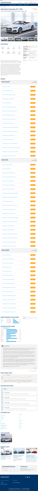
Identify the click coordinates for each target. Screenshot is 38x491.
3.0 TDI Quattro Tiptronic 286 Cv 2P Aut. (8, 225)
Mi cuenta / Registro (33, 2)
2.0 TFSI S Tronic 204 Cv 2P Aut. (7, 267)
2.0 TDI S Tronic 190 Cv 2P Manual (7, 164)
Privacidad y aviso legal (25, 488)
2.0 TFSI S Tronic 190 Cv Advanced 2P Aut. (8, 115)
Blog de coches (26, 4)
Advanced (2, 320)
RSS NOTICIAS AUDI (24, 468)
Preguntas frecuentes (4, 484)
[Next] (36, 24)
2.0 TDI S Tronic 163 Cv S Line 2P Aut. (7, 263)
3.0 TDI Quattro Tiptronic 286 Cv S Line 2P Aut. (9, 242)
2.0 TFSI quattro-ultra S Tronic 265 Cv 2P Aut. (9, 303)
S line (1, 321)
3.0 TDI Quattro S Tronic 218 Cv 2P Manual (8, 213)
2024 (6, 389)
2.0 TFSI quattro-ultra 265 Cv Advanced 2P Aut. (9, 307)
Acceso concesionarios (16, 482)
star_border (8, 328)
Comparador (26, 2)
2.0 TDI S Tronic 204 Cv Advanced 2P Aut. (8, 283)
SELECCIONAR (33, 86)
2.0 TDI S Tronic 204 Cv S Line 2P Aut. (7, 291)
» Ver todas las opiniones (32, 370)
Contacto (2, 482)
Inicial (2, 319)
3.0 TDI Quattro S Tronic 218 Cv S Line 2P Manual (9, 221)
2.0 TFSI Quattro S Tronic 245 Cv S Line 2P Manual (9, 131)
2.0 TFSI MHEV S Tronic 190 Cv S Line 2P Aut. (9, 119)
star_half (7, 328)
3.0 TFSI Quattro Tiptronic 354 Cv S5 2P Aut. (9, 155)
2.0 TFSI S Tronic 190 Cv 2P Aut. (7, 102)
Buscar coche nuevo (13, 4)
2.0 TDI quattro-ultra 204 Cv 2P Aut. (7, 275)
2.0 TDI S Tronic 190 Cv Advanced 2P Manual (9, 176)
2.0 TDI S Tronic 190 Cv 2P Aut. (6, 168)
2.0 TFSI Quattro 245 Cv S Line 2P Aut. (8, 139)
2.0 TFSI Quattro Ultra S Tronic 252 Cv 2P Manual (9, 143)
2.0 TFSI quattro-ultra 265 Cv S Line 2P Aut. (8, 311)
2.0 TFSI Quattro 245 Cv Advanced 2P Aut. (8, 135)
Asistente (19, 2)
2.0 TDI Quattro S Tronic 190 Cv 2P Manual (8, 172)
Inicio (1, 6)
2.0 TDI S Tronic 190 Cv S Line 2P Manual (8, 185)
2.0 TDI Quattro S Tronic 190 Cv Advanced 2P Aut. (9, 205)
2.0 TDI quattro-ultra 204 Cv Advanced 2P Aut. (9, 295)
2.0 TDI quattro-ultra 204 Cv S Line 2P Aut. (8, 299)
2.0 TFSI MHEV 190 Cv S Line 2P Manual (8, 98)
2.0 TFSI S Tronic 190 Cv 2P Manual (7, 90)
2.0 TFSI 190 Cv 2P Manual (6, 86)
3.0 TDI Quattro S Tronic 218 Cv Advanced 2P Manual (10, 217)
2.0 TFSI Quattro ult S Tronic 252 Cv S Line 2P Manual (10, 151)
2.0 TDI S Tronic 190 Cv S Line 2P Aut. (7, 201)
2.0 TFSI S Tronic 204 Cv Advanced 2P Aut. (8, 279)
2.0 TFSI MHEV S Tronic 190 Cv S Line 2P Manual (9, 111)
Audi (2, 6)
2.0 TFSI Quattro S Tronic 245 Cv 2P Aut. (8, 123)
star (3, 328)
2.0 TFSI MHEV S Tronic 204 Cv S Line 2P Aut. (9, 287)
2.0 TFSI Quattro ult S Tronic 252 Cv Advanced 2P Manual (11, 147)
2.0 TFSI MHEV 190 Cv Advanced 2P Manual (8, 94)
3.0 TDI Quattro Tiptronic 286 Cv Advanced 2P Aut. (10, 233)
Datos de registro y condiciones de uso (15, 488)
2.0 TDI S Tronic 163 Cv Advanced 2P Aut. (8, 259)
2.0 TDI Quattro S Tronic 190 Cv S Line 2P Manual (9, 197)
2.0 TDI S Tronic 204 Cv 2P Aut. (6, 271)
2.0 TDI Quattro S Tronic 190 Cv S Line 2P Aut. (9, 209)
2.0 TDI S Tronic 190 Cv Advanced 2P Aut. (8, 189)
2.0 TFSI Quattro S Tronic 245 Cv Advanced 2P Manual (10, 127)
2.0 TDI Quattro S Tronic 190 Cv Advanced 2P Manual (10, 193)
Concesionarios (19, 4)
